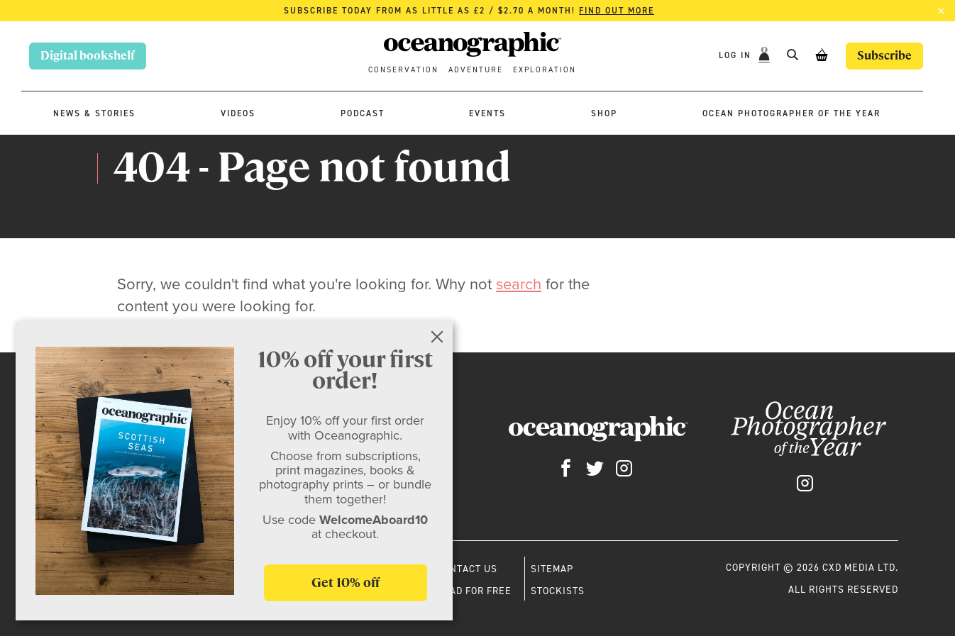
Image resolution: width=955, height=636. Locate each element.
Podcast (363, 113)
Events (487, 113)
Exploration (544, 70)
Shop (604, 113)
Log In (737, 55)
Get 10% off (345, 582)
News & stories (94, 113)
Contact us (467, 568)
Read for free (474, 590)
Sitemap (552, 568)
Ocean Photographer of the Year (791, 113)
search (518, 284)
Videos (238, 113)
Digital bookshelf (87, 55)
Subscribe (884, 55)
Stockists (558, 590)
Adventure (475, 70)
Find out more (616, 10)
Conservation (403, 70)
